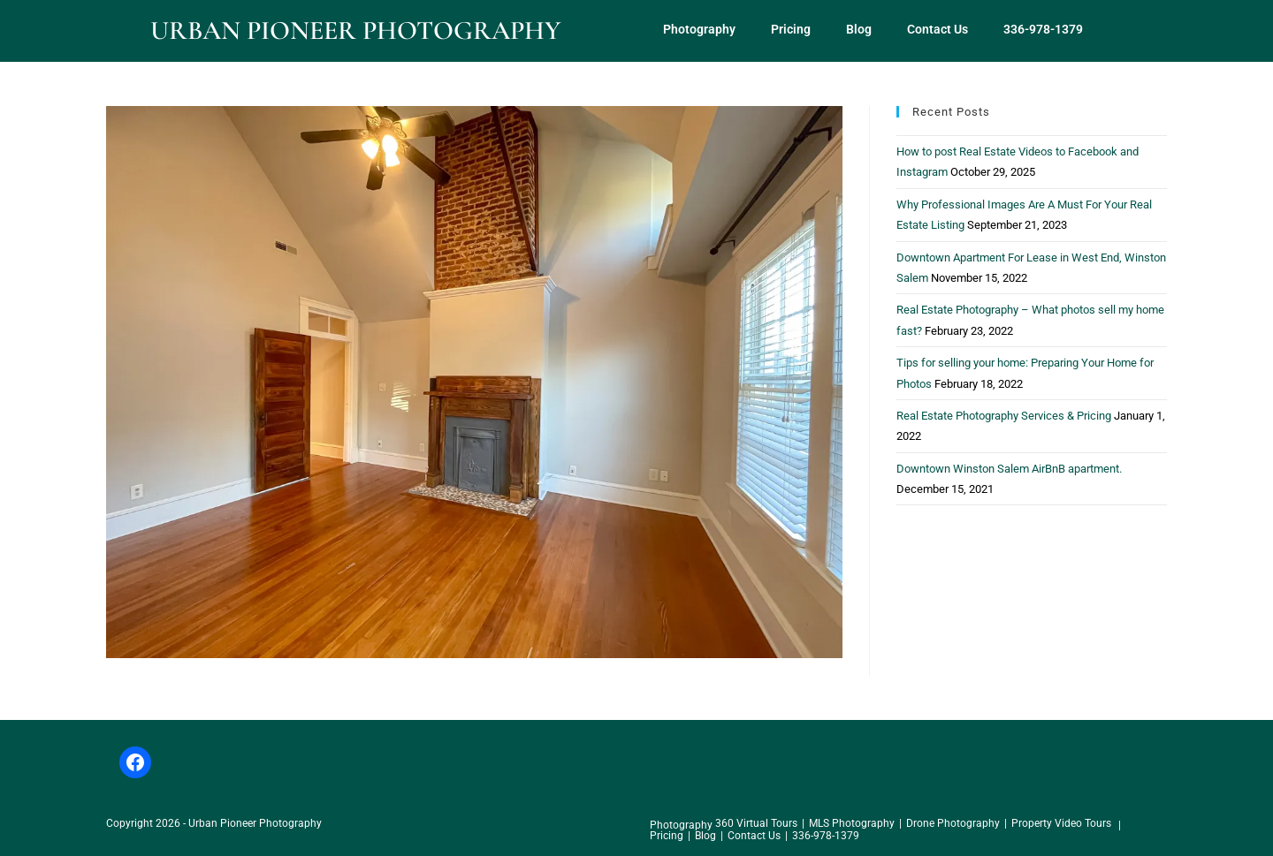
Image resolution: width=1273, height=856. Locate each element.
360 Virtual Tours (756, 823)
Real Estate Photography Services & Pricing (1003, 415)
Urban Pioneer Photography (355, 30)
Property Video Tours (1061, 823)
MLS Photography (852, 823)
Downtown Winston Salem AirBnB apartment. (1009, 468)
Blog (859, 29)
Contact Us (937, 29)
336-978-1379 (1043, 29)
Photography (699, 29)
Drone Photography (953, 823)
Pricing (791, 29)
